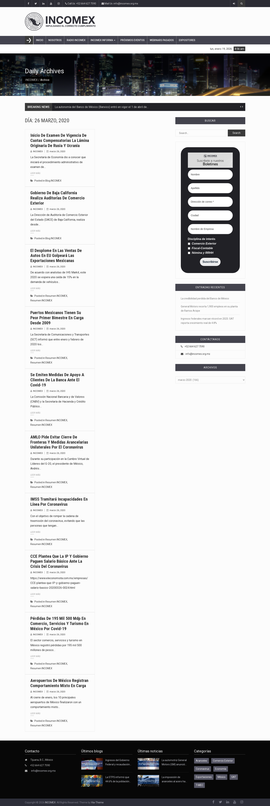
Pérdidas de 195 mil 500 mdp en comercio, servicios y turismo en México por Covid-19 (59, 623)
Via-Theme (97, 802)
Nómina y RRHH (200, 252)
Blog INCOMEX (53, 180)
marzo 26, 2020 (57, 151)
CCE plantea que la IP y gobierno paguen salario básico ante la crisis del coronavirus (59, 561)
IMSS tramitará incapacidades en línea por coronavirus (59, 502)
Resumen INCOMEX (56, 295)
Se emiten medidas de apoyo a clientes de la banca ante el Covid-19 (57, 380)
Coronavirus (202, 768)
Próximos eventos (132, 40)
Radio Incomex (76, 40)
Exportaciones (204, 777)
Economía (220, 768)
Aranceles (201, 760)
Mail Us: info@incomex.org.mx (120, 3)
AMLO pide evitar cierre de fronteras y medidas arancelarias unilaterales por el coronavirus (59, 442)
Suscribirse (210, 261)
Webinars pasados (162, 40)
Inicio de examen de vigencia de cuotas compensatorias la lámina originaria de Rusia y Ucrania (59, 140)
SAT (233, 777)
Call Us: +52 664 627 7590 (80, 3)
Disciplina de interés (201, 239)
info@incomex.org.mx (198, 353)
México (222, 777)
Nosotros (55, 40)
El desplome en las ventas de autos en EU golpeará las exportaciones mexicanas (56, 255)
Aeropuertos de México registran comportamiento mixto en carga (59, 683)
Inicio (39, 40)
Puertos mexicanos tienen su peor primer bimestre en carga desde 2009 (57, 317)
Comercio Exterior (202, 243)
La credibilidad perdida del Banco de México (205, 298)
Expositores (187, 40)
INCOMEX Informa (103, 40)
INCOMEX (31, 80)
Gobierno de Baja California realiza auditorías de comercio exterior (57, 198)
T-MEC (199, 785)
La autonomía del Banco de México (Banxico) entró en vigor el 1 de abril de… (102, 107)
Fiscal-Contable (200, 248)
